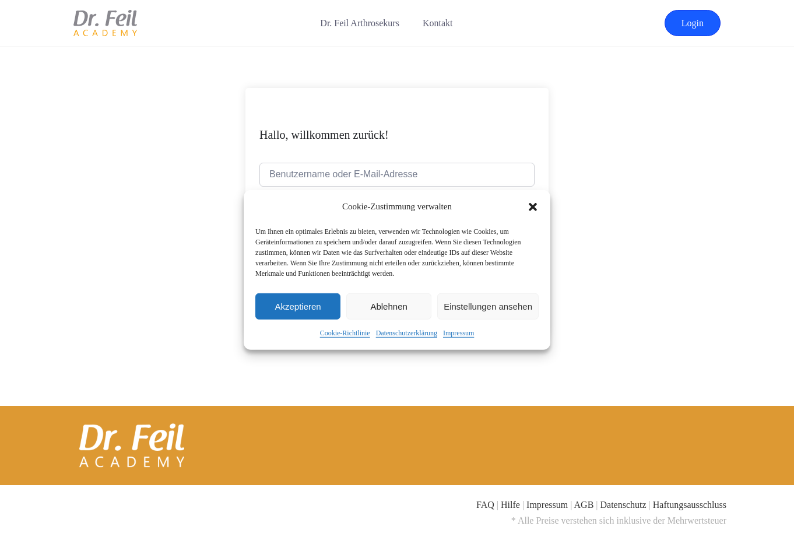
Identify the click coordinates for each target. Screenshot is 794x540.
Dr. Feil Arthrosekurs (359, 23)
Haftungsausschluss (689, 505)
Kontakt (438, 23)
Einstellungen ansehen (488, 306)
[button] (533, 206)
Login (692, 23)
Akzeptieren (298, 306)
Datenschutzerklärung (406, 333)
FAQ (485, 505)
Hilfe (510, 505)
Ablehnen (388, 306)
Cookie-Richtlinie (345, 333)
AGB (584, 505)
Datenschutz (623, 505)
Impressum (458, 333)
